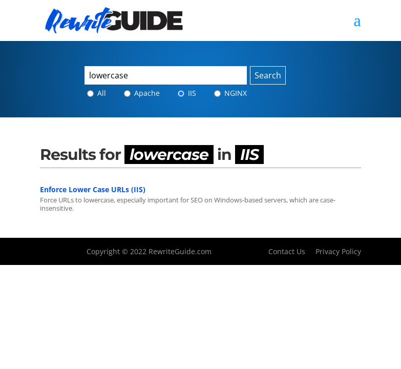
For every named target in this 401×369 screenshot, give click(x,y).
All (96, 93)
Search (268, 75)
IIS (187, 93)
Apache (142, 93)
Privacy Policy (338, 251)
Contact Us (286, 251)
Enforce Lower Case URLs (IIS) (92, 189)
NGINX (230, 93)
